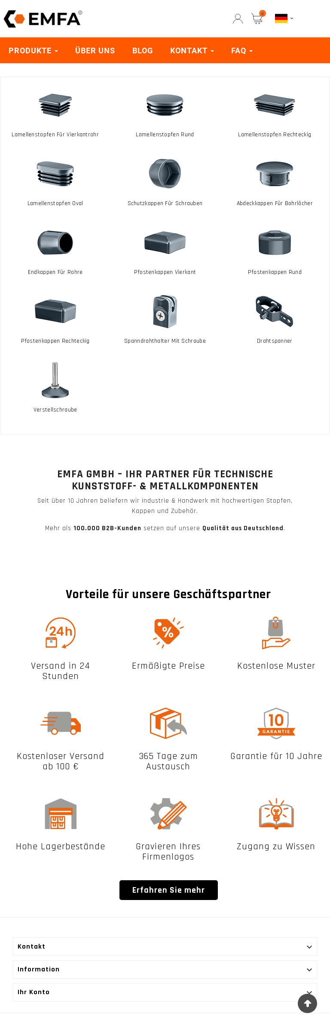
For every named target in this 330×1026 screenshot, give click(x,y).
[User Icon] (238, 19)
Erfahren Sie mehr (168, 890)
